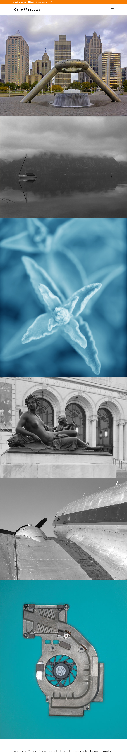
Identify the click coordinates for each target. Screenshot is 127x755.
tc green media (80, 751)
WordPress (108, 751)
